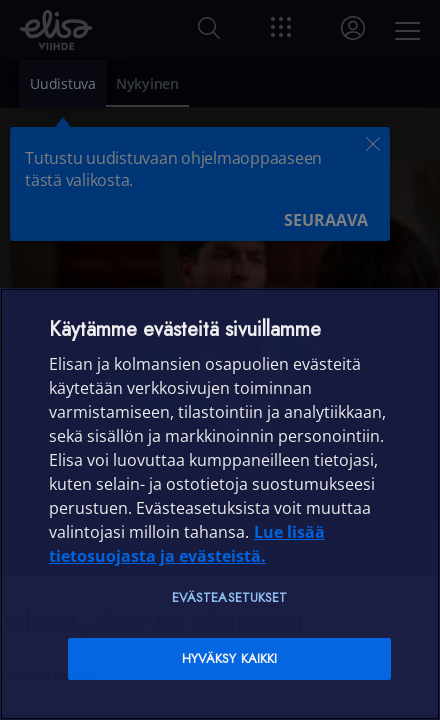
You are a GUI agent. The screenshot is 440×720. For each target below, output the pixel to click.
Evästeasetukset (230, 597)
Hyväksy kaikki (230, 658)
